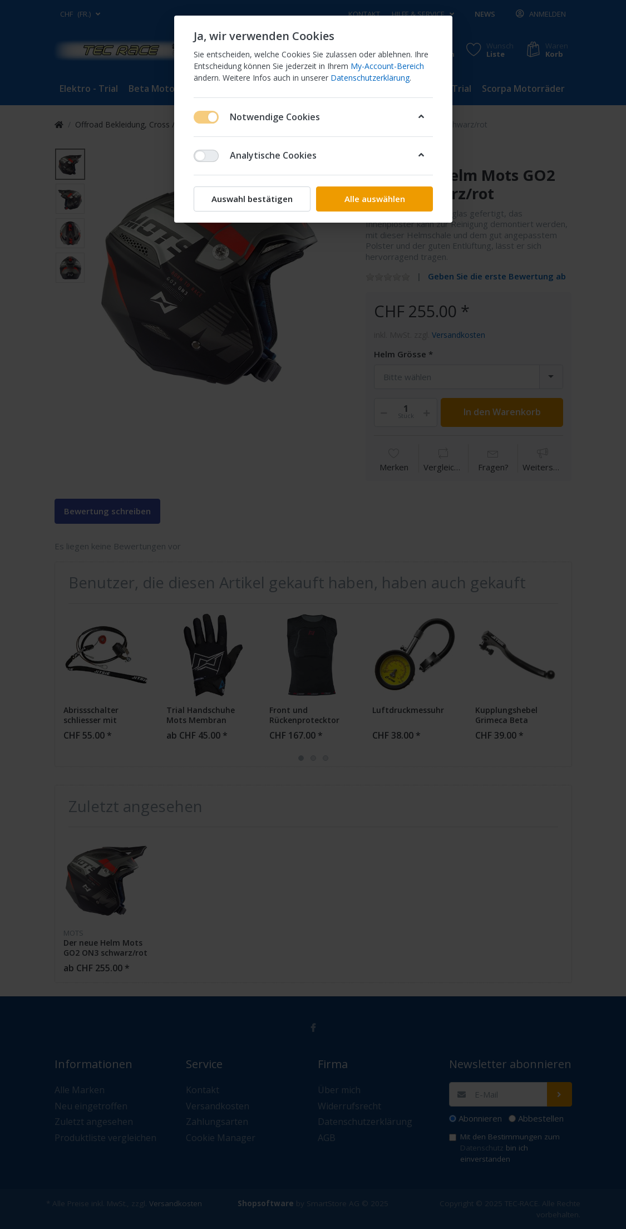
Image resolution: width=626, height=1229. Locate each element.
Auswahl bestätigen (252, 198)
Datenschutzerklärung (370, 77)
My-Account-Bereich (387, 66)
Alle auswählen (374, 198)
